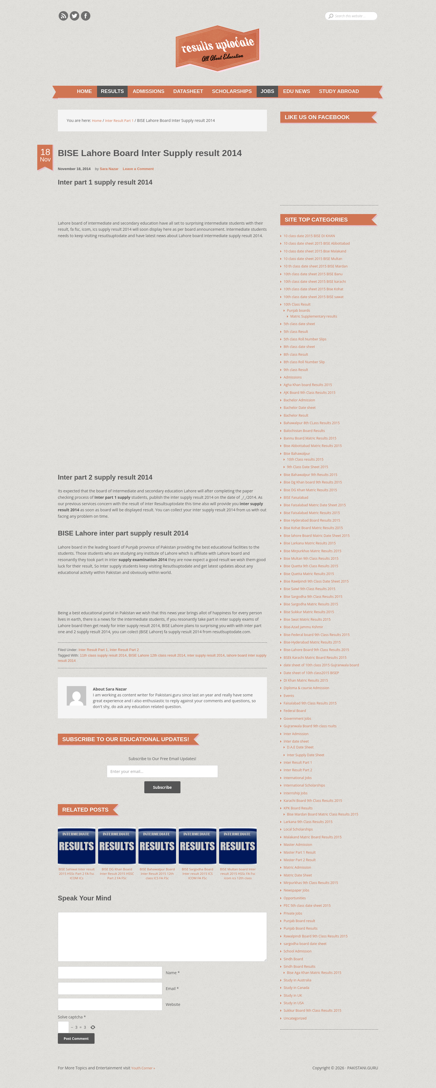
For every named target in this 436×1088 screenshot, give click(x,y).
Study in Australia (299, 970)
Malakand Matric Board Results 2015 (317, 829)
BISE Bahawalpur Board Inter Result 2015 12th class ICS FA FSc (157, 878)
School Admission (300, 942)
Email (171, 994)
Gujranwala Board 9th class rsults (314, 720)
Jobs (267, 92)
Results (107, 92)
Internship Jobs (297, 786)
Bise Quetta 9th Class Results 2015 (315, 562)
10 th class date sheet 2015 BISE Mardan (320, 266)
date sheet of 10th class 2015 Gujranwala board (327, 659)
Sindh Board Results (302, 957)
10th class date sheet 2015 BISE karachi (319, 281)
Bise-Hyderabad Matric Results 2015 (316, 637)
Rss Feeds (63, 16)
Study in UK (294, 985)
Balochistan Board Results (307, 428)
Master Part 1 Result (302, 844)
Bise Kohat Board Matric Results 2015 (317, 524)
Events (290, 689)
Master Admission (300, 836)
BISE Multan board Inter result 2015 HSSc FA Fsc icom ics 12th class (238, 878)
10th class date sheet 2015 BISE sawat (318, 296)
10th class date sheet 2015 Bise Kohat (318, 289)
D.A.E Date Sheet (302, 740)
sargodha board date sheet (308, 934)
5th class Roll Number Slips (308, 338)
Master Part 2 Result (302, 851)
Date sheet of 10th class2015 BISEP (315, 667)
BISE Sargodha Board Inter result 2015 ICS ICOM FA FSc (197, 875)
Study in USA (295, 993)
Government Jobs (299, 712)
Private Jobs (294, 904)
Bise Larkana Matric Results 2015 (313, 539)
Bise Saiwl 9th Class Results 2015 (313, 584)
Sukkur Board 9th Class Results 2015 (317, 1000)
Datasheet (185, 92)
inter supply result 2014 (205, 656)
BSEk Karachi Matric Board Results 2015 (320, 652)
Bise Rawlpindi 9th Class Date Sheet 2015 (321, 577)
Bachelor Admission (301, 398)
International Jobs (300, 770)
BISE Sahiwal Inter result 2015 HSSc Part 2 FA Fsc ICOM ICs (76, 875)
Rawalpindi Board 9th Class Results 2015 (320, 927)
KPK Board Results (300, 801)
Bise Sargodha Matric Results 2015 (315, 599)
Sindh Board (295, 949)
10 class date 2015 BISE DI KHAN (313, 236)
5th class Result (298, 330)
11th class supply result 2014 (103, 656)
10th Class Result (299, 304)
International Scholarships (307, 778)
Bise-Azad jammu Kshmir (306, 622)
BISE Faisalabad (298, 494)
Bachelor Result (298, 413)
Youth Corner (144, 1074)
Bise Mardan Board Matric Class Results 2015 (327, 806)
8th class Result (298, 353)
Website (173, 1010)
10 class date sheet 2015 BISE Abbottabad (321, 244)
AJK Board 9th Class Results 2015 (313, 391)
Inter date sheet (298, 735)
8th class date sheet (301, 345)
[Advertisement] (159, 206)
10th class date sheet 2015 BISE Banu (317, 274)
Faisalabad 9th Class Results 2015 (314, 697)
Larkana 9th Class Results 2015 (312, 814)
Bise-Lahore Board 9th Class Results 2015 (321, 644)
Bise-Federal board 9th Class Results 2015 (321, 629)
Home (80, 92)
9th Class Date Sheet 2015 (310, 464)
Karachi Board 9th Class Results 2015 (317, 793)
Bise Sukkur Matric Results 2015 (312, 607)
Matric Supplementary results (317, 315)
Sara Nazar (109, 170)
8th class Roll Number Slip (307, 361)
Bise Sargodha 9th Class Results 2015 (317, 592)
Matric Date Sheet (300, 867)
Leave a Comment (138, 170)
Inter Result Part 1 (93, 651)
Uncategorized (297, 1008)
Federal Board (296, 705)
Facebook (85, 16)
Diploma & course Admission (310, 682)
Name (171, 978)
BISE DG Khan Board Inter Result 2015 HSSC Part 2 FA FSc (117, 875)
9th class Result (298, 368)
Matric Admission (299, 859)
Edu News (297, 92)
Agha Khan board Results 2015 (311, 383)
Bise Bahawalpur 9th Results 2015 (314, 472)
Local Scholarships (300, 821)
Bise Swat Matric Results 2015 (310, 614)
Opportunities (296, 889)
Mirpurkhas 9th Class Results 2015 (315, 874)
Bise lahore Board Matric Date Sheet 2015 (321, 532)
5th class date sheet (301, 323)
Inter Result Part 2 (124, 651)
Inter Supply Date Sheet (308, 748)
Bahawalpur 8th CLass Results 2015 (316, 421)
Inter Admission (298, 727)
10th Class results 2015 (308, 457)
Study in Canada (298, 978)
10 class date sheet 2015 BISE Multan (317, 259)
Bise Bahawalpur (299, 451)
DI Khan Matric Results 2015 (309, 674)
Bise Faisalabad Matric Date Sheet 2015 (319, 502)
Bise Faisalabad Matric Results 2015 (316, 509)
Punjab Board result (302, 912)
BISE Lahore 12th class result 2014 (156, 656)
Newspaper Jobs (298, 882)
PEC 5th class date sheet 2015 (310, 897)
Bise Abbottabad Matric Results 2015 (317, 443)
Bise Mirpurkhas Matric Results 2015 (317, 547)
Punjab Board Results (303, 919)
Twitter (74, 16)
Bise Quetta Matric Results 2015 (312, 569)
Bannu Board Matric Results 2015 (314, 436)
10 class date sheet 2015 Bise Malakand (319, 251)
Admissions (145, 92)
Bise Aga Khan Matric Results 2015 (318, 963)
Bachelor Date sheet (302, 406)
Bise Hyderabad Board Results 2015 (316, 517)
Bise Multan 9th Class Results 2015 (315, 554)
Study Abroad (340, 92)
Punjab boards (300, 310)
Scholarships (230, 92)
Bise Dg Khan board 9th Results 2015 (317, 479)
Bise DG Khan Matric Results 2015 (314, 487)
